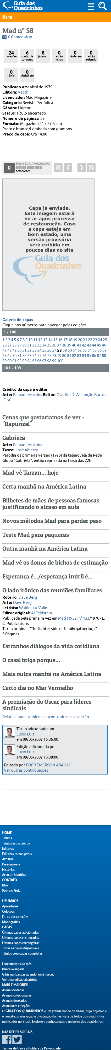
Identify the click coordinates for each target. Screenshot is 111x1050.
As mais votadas (13, 990)
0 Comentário (20, 37)
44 (94, 328)
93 (24, 344)
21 (85, 323)
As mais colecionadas (16, 995)
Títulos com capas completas (22, 953)
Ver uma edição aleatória (19, 980)
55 (44, 333)
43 (89, 328)
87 (99, 338)
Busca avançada (13, 969)
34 (44, 328)
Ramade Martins (27, 387)
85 (89, 338)
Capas (7, 927)
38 (64, 328)
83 (79, 338)
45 (99, 328)
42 (84, 328)
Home (7, 833)
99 (54, 344)
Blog (5, 885)
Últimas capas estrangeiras (20, 943)
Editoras (8, 849)
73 (29, 338)
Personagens (11, 864)
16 (60, 323)
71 (19, 338)
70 (14, 338)
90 (9, 344)
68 (4, 338)
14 (50, 323)
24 (100, 323)
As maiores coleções (16, 1006)
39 (69, 328)
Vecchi (24, 92)
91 (14, 344)
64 (89, 333)
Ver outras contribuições (26, 770)
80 (64, 338)
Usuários (10, 901)
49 (14, 333)
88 (104, 338)
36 (54, 328)
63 (84, 333)
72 (24, 338)
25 (105, 323)
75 (39, 338)
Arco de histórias (14, 875)
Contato (9, 880)
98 (49, 344)
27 (9, 328)
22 (90, 323)
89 (4, 344)
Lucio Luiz (25, 734)
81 (69, 338)
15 (55, 323)
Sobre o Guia (11, 890)
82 (74, 338)
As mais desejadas (14, 1001)
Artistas (7, 859)
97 (44, 344)
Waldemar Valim (33, 600)
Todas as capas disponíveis (20, 948)
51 (24, 333)
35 (49, 328)
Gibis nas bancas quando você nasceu (28, 974)
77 (49, 338)
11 (35, 323)
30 (24, 328)
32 (34, 328)
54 (39, 333)
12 (40, 323)
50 (19, 333)
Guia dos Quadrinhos (24, 1011)
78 (54, 338)
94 (29, 344)
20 (80, 323)
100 (60, 344)
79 (59, 338)
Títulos (7, 838)
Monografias (11, 922)
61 (75, 333)
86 (94, 338)
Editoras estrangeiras (17, 854)
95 (34, 344)
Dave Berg (28, 590)
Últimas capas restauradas (20, 938)
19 (75, 323)
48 (9, 333)
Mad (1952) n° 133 (73, 611)
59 (65, 333)
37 (59, 328)
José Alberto (26, 442)
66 (99, 333)
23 (95, 323)
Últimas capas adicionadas (20, 932)
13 (45, 323)
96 (39, 344)
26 (4, 328)
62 (79, 333)
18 (70, 323)
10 (30, 323)
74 (34, 338)
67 (104, 333)
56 (49, 333)
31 (29, 328)
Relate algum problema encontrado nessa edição (45, 717)
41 (79, 328)
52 (29, 333)
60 (70, 333)
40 (74, 328)
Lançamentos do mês (16, 964)
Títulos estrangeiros (16, 843)
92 (19, 344)
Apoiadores (10, 906)
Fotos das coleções (15, 917)
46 (104, 328)
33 (39, 328)
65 (94, 333)
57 (54, 333)
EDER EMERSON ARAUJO (48, 765)
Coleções (8, 911)
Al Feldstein (41, 605)
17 (65, 323)
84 (84, 338)
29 (19, 328)
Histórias (8, 870)
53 (34, 333)
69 (9, 338)
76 (44, 338)
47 (4, 333)
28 (14, 328)
